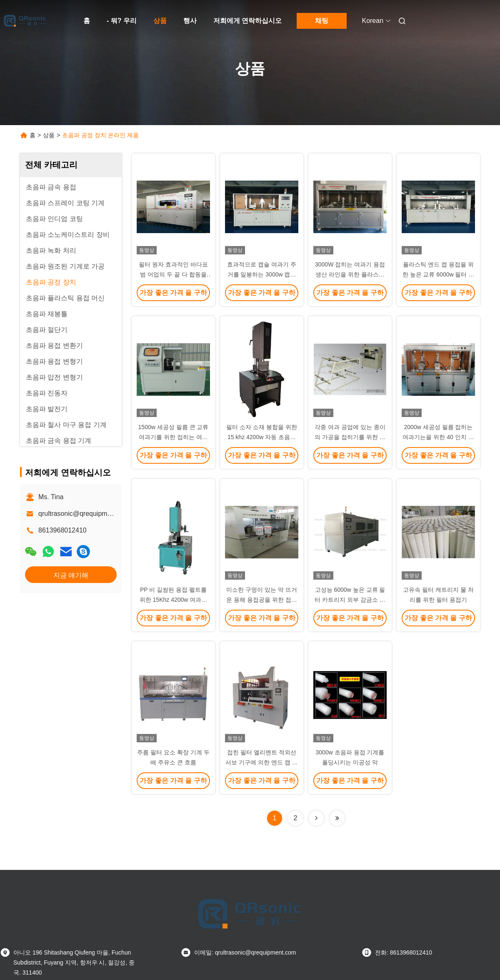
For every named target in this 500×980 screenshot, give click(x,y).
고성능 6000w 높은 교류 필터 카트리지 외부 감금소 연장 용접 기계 (350, 599)
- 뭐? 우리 (122, 20)
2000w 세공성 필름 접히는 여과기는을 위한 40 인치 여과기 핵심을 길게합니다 (438, 437)
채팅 (321, 20)
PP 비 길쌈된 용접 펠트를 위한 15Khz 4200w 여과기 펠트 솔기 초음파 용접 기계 (173, 599)
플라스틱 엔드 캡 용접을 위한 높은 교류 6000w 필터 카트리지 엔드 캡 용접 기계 (438, 274)
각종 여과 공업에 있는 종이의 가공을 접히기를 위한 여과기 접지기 (350, 437)
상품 (160, 20)
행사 (190, 20)
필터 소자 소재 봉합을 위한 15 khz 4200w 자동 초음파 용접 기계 (261, 437)
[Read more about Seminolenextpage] (316, 818)
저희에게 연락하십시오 (247, 20)
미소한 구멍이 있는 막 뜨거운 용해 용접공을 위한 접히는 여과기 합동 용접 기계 (261, 599)
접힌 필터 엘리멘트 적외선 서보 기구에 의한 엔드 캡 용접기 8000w (261, 762)
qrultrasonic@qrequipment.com (84, 513)
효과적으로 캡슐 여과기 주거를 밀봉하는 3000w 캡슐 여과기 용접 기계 (261, 274)
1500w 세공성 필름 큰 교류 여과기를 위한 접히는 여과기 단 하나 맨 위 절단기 (173, 437)
